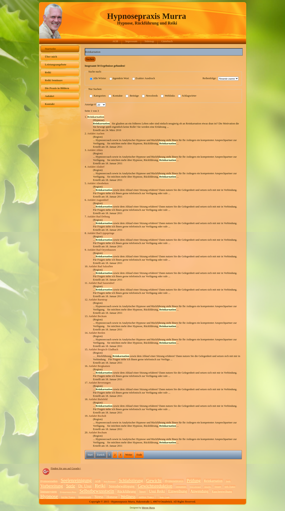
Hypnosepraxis (174, 481)
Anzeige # (90, 104)
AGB (115, 41)
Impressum (131, 41)
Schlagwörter (187, 96)
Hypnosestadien (49, 481)
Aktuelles (207, 487)
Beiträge (132, 96)
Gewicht (154, 480)
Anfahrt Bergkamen (99, 366)
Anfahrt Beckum (98, 316)
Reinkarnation (213, 481)
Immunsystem (48, 491)
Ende (139, 454)
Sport (142, 491)
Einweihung (177, 491)
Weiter (128, 454)
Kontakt (50, 103)
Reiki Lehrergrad (195, 487)
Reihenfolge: (209, 78)
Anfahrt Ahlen (95, 150)
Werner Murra (148, 508)
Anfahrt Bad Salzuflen (101, 266)
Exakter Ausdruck (143, 78)
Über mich (51, 56)
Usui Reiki (157, 491)
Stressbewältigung (122, 486)
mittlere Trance (146, 497)
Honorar (112, 497)
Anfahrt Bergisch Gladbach (103, 349)
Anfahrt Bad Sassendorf (101, 282)
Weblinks (168, 96)
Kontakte (115, 96)
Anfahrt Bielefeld (98, 399)
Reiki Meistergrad (110, 481)
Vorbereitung (51, 485)
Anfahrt (49, 96)
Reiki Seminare (54, 80)
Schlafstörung (131, 480)
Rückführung (126, 491)
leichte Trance (68, 497)
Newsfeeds (150, 96)
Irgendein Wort (119, 78)
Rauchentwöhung (222, 491)
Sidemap (149, 41)
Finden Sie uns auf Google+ (66, 468)
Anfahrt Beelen (97, 332)
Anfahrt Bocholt (97, 415)
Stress (98, 497)
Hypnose (49, 496)
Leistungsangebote (55, 64)
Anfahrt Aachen (95, 133)
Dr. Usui (85, 486)
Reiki (48, 72)
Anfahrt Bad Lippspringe (100, 233)
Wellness (128, 496)
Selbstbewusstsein (96, 491)
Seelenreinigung (76, 480)
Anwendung (199, 491)
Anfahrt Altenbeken (98, 183)
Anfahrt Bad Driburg (98, 216)
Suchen (90, 59)
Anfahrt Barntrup (98, 299)
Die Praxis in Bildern (57, 88)
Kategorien (98, 96)
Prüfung (194, 480)
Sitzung (217, 486)
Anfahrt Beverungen (100, 382)
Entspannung (181, 486)
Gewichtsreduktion (155, 485)
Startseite (50, 48)
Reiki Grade (164, 497)
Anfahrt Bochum (98, 432)
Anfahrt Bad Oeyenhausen (101, 249)
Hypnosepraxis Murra (146, 16)
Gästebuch (167, 41)
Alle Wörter (98, 78)
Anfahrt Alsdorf (95, 166)
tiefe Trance (229, 486)
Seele (228, 481)
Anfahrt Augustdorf (97, 199)
